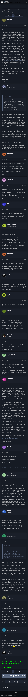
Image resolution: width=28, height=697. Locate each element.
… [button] (14, 15)
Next (20, 15)
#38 (25, 603)
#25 (25, 209)
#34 (25, 452)
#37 (25, 541)
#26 (25, 230)
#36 (25, 517)
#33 (25, 384)
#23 (25, 159)
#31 (25, 341)
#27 (25, 259)
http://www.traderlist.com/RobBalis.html (12, 438)
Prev (8, 15)
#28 (25, 281)
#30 (25, 316)
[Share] (23, 26)
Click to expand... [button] (14, 109)
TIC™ (15, 695)
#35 (25, 480)
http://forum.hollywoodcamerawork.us (13, 60)
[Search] (26, 2)
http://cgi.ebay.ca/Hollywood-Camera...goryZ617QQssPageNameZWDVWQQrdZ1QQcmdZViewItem (14, 467)
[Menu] (2, 2)
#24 (25, 185)
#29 (25, 300)
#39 (25, 635)
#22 (25, 92)
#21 (25, 25)
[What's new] (22, 2)
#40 (25, 658)
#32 (25, 360)
